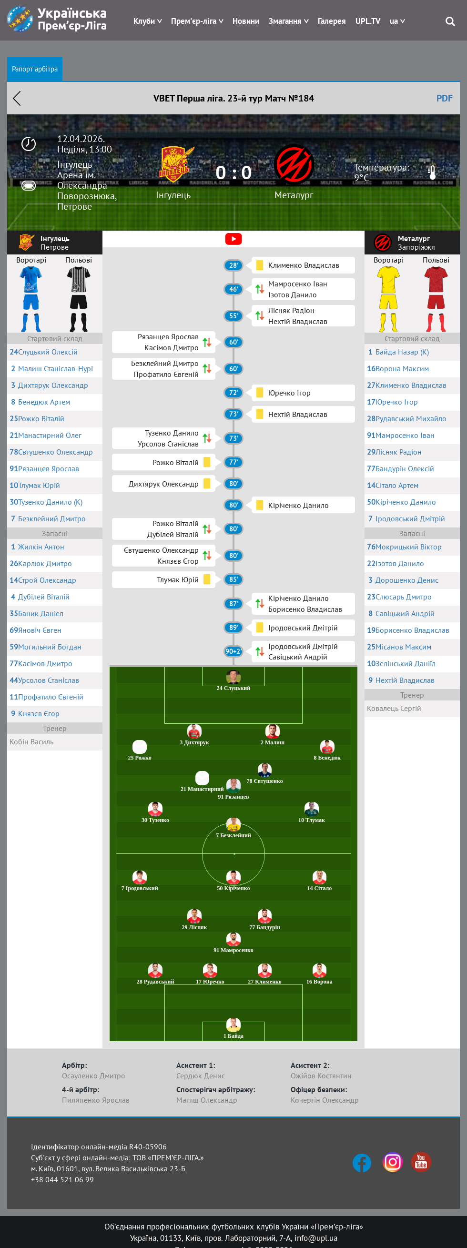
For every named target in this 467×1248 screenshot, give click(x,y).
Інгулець (173, 195)
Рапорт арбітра (35, 68)
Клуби (144, 21)
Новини (246, 21)
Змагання (285, 21)
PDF (445, 98)
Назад (17, 98)
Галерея (332, 21)
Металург (293, 195)
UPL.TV (367, 21)
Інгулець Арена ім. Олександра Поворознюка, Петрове (86, 185)
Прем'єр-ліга (193, 21)
